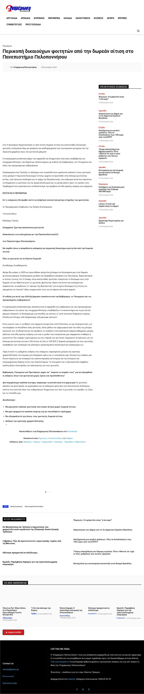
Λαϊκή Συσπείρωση (16, 506)
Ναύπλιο (28, 442)
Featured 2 (92, 613)
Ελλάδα (102, 94)
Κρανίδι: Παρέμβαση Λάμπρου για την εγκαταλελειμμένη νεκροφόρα (126, 611)
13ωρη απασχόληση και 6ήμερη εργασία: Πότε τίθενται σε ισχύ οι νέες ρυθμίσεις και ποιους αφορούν (103, 552)
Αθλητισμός (7, 618)
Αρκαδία (102, 167)
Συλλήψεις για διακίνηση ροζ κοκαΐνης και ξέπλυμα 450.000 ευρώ (111, 189)
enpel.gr (71, 679)
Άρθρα (69, 438)
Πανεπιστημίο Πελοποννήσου (34, 506)
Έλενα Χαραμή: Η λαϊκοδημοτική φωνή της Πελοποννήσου (71, 610)
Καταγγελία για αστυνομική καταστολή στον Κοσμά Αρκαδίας (102, 563)
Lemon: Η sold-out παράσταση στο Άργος (109, 205)
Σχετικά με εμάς (10, 683)
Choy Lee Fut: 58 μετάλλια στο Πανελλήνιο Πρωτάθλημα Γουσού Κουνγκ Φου (14, 611)
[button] (138, 31)
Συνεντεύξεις (56, 438)
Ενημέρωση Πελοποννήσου (25, 67)
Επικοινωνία (8, 676)
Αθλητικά (80, 442)
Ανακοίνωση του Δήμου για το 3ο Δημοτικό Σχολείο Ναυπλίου (102, 530)
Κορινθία (68, 442)
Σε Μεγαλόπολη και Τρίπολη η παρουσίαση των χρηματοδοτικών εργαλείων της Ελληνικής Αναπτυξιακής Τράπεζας (31, 529)
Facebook (72, 431)
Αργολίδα (102, 111)
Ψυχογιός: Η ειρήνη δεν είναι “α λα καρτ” (92, 520)
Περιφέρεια (7, 46)
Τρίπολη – (59, 442)
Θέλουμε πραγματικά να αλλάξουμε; (20, 552)
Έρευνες (43, 438)
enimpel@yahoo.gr (11, 669)
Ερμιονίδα (47, 442)
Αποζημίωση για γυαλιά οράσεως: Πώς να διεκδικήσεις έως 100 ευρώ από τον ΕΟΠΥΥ (111, 133)
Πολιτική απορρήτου (60, 662)
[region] (48, 474)
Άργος (37, 442)
